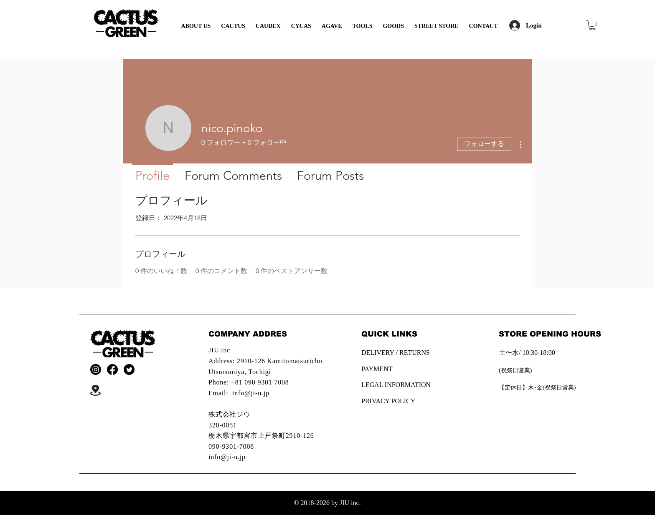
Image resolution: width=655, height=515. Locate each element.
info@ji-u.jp (250, 393)
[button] (592, 25)
